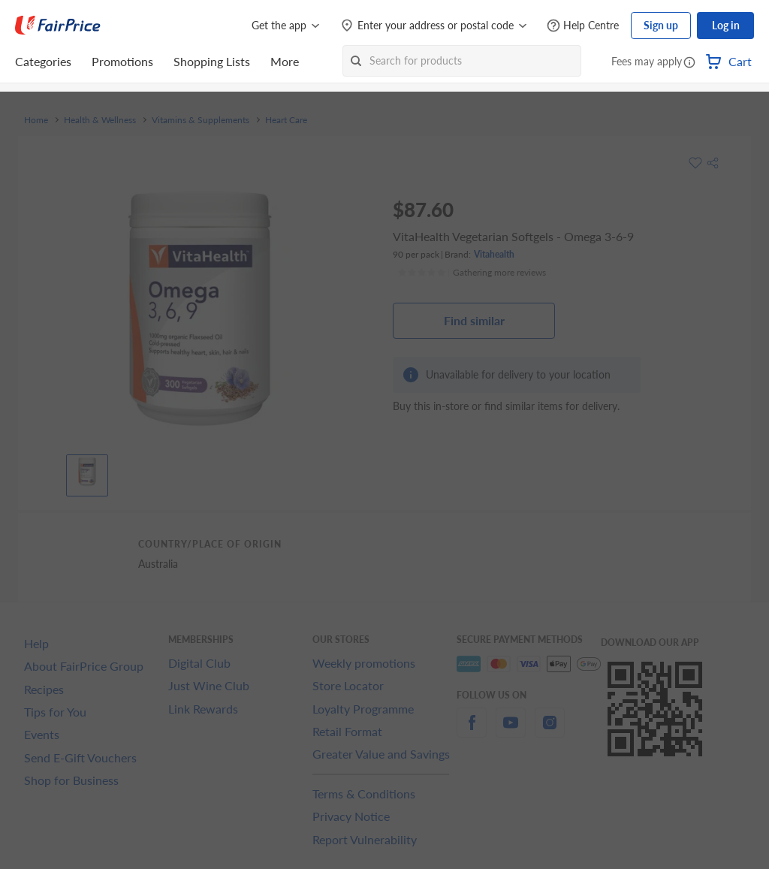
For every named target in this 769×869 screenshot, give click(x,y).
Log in (726, 25)
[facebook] (472, 731)
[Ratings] (471, 273)
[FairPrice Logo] (58, 26)
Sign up (661, 25)
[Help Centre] (583, 26)
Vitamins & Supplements (200, 120)
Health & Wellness (100, 120)
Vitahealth (494, 254)
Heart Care (286, 120)
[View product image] (87, 471)
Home (36, 120)
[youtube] (511, 731)
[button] (689, 63)
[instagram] (550, 731)
